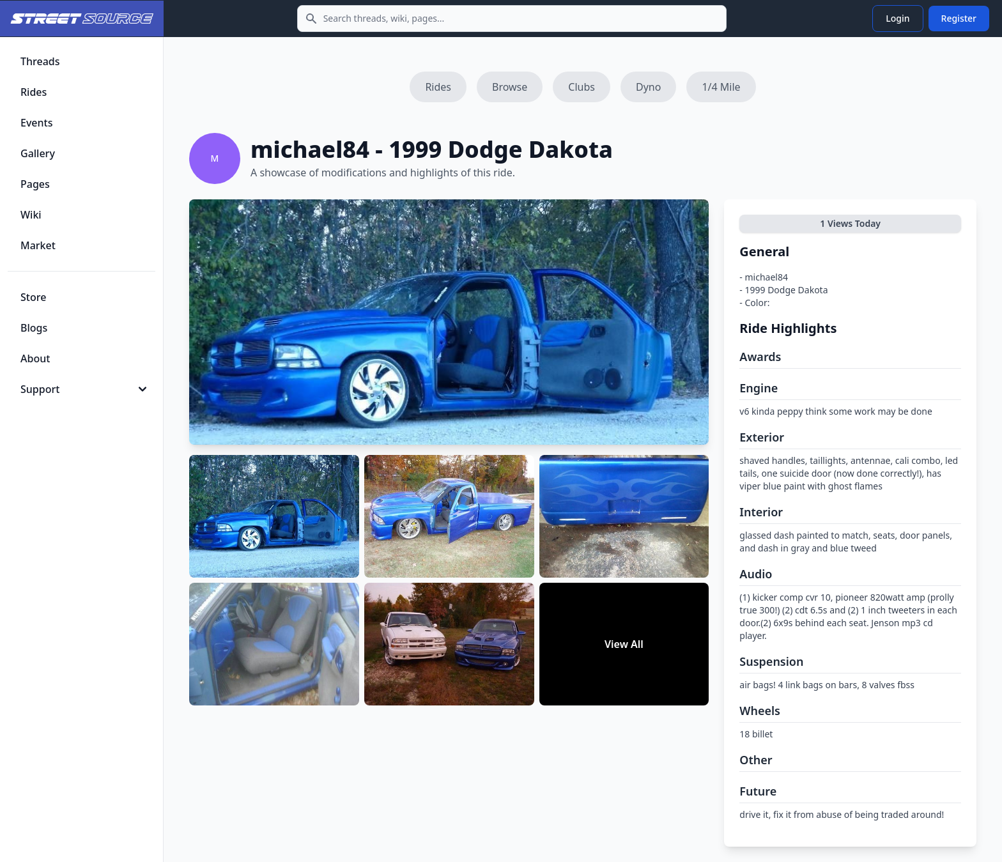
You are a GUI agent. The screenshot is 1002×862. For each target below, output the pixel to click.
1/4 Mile (721, 87)
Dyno (648, 87)
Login (897, 18)
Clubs (581, 87)
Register (958, 18)
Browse (509, 87)
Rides (438, 87)
